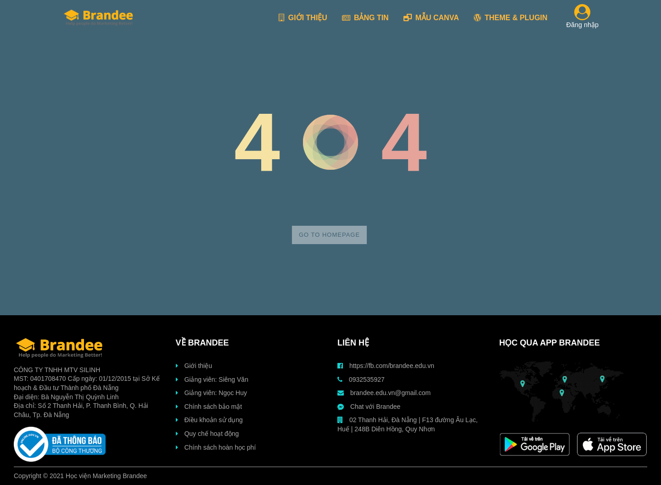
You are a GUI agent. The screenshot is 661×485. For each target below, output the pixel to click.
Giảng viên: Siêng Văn (212, 379)
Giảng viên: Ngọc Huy (211, 392)
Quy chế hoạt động (207, 433)
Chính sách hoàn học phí (216, 447)
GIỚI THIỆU (303, 18)
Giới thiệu (194, 365)
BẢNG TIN (365, 18)
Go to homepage (329, 234)
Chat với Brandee (368, 406)
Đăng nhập (582, 18)
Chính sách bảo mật (209, 406)
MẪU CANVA (431, 18)
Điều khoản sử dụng (209, 420)
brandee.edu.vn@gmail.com (384, 392)
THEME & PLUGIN (511, 18)
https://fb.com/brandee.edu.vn (385, 365)
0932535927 (361, 379)
